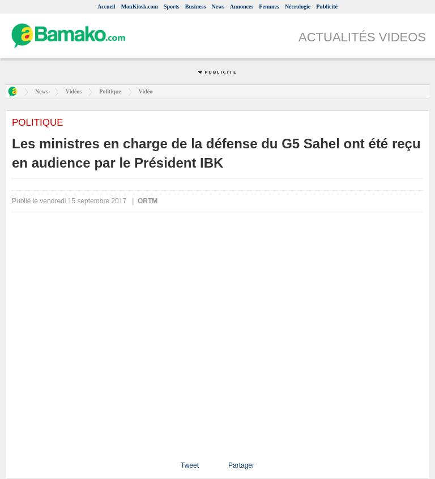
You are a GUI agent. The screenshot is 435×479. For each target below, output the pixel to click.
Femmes (269, 6)
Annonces (242, 6)
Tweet (190, 465)
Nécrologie (297, 6)
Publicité (327, 6)
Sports (172, 6)
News (217, 6)
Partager (241, 465)
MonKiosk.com (139, 6)
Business (195, 6)
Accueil (106, 6)
